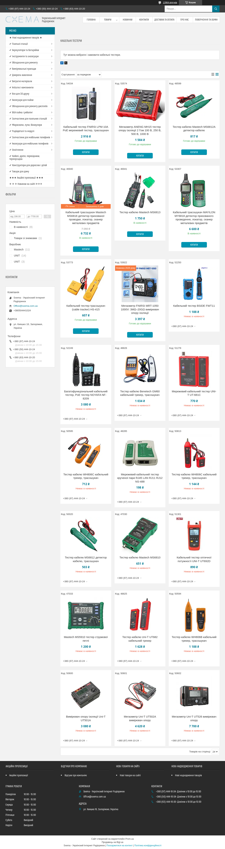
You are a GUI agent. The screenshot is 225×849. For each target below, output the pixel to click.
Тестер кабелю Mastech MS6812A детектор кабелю (194, 128)
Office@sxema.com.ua (26, 306)
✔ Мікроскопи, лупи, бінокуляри (25, 125)
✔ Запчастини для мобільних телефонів (29, 137)
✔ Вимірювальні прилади (22, 68)
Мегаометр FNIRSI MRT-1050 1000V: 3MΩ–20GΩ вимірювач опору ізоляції (140, 309)
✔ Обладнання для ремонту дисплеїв (28, 106)
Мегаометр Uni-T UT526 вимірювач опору (194, 718)
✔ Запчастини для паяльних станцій (28, 118)
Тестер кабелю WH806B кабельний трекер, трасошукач (194, 638)
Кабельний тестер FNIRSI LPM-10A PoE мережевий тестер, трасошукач (86, 128)
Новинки (127, 19)
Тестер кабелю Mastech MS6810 (139, 557)
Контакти (144, 19)
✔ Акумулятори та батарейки (24, 50)
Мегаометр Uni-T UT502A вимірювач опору (140, 718)
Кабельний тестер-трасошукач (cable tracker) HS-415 (85, 307)
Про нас (184, 19)
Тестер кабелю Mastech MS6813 (139, 212)
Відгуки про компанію (76, 775)
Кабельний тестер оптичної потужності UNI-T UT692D (194, 559)
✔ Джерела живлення (20, 75)
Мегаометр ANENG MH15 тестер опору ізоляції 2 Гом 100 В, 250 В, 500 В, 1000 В (140, 130)
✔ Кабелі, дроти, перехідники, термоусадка (24, 158)
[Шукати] (216, 8)
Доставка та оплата (164, 19)
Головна (91, 19)
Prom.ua (129, 839)
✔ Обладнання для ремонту (23, 62)
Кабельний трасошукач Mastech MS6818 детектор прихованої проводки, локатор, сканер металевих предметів (85, 218)
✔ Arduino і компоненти (21, 87)
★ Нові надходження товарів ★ (25, 37)
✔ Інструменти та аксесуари (24, 56)
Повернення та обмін (206, 19)
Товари (107, 19)
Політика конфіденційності (147, 845)
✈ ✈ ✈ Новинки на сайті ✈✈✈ (25, 184)
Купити (86, 152)
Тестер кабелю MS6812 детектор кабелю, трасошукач (86, 559)
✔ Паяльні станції (18, 44)
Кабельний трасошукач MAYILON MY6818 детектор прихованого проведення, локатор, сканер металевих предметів (194, 218)
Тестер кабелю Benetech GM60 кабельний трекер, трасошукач (140, 393)
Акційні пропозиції (18, 775)
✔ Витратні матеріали (20, 81)
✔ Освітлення (16, 149)
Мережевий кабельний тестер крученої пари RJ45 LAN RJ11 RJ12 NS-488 (139, 478)
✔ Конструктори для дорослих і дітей (28, 165)
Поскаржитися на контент (119, 845)
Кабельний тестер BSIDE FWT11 (194, 305)
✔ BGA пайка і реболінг (21, 112)
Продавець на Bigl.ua (112, 842)
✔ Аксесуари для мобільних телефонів (28, 143)
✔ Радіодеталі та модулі (21, 131)
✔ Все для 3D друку (19, 93)
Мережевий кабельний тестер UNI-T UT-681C (194, 393)
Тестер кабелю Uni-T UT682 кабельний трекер (140, 638)
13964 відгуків (170, 2)
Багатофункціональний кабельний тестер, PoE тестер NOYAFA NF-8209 (86, 395)
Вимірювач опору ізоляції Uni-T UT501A (86, 718)
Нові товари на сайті (130, 775)
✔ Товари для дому (19, 171)
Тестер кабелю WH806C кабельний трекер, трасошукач (85, 476)
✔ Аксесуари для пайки (21, 100)
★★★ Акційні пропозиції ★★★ (26, 177)
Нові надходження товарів (188, 775)
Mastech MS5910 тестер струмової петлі (86, 638)
